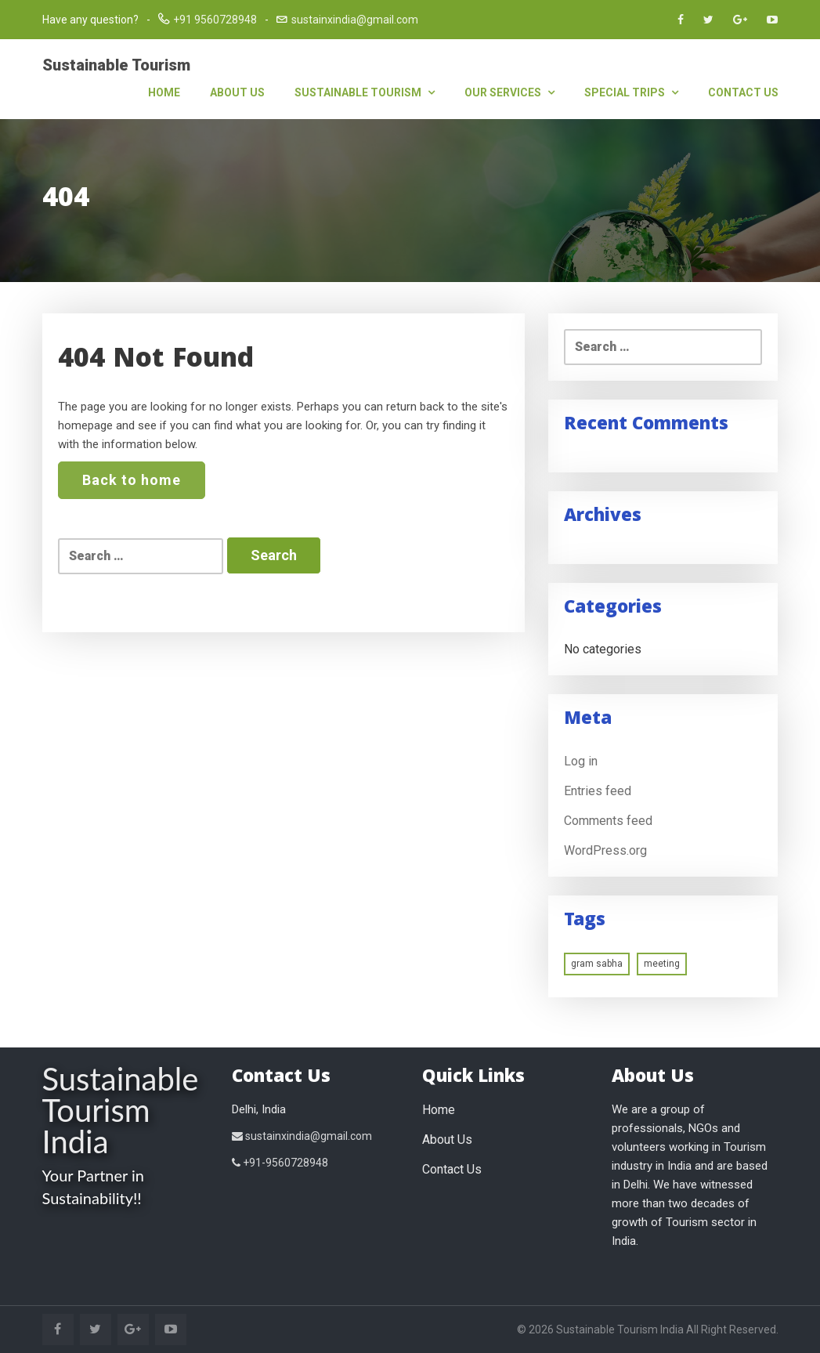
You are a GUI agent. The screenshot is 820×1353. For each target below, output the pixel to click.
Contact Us (743, 92)
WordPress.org (605, 850)
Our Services (509, 92)
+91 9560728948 (215, 19)
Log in (581, 761)
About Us (237, 92)
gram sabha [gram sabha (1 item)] (597, 963)
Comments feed (608, 820)
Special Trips (631, 92)
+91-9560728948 (280, 1162)
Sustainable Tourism (116, 65)
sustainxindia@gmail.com (354, 19)
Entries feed (597, 790)
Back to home (131, 480)
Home (164, 92)
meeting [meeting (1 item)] (662, 963)
